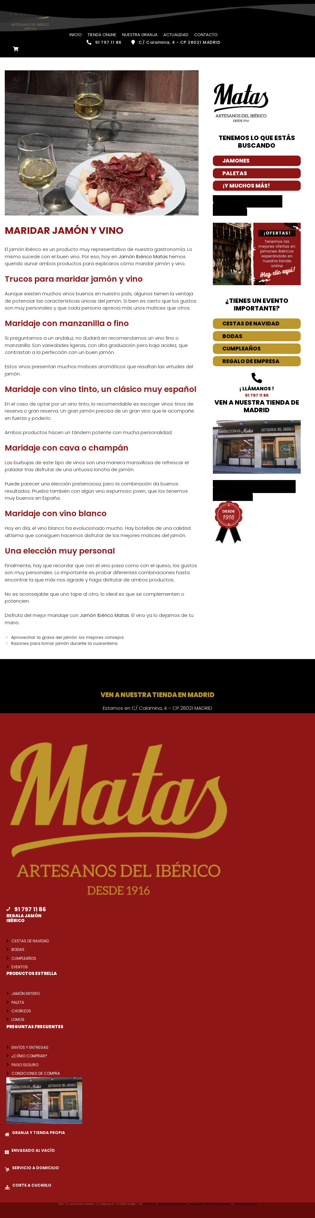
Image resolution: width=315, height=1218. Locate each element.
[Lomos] (7, 1019)
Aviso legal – (197, 1204)
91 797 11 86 (149, 1204)
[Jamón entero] (7, 993)
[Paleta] (7, 1001)
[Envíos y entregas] (7, 1046)
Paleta (17, 1002)
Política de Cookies (245, 1204)
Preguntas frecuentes (34, 1026)
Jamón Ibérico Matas (143, 256)
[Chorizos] (7, 1010)
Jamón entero (25, 993)
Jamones (236, 160)
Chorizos (21, 1010)
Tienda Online (102, 35)
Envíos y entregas (30, 1047)
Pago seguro (24, 1064)
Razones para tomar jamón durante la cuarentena (64, 643)
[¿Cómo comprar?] (7, 1055)
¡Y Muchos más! (246, 185)
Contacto (206, 35)
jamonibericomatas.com (173, 1204)
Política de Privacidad (218, 1204)
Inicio (75, 35)
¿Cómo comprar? (29, 1055)
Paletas (234, 173)
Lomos (17, 1019)
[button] (254, 490)
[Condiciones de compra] (7, 1072)
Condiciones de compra (35, 1073)
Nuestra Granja (140, 35)
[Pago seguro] (7, 1064)
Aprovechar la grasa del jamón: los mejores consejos (67, 637)
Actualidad (175, 35)
